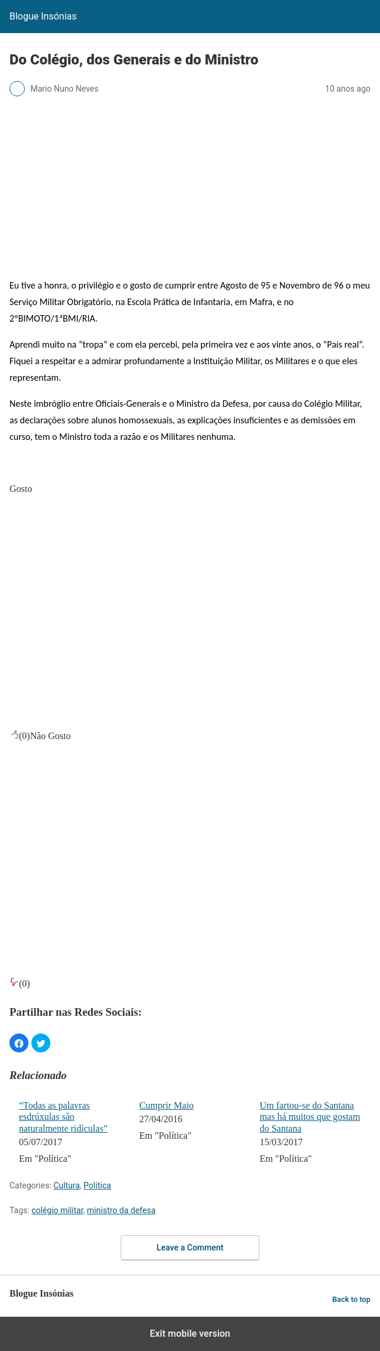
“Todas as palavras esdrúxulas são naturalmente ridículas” (63, 1116)
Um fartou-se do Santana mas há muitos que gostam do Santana (310, 1116)
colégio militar (57, 1210)
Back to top (351, 1299)
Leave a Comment (190, 1247)
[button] (18, 1043)
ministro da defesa (121, 1210)
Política (97, 1185)
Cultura (66, 1185)
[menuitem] (71, 1133)
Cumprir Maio (166, 1105)
